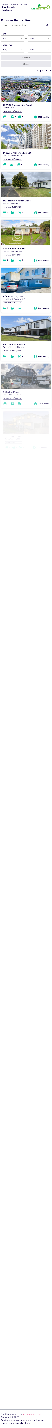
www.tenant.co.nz (32, 1414)
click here (25, 1423)
